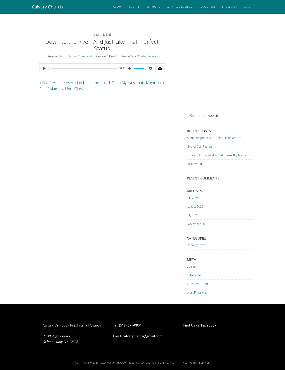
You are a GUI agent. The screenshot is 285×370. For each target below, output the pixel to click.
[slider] (83, 68)
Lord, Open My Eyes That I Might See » (133, 82)
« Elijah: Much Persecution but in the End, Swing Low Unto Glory (69, 85)
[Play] (44, 68)
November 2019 (197, 224)
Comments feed (197, 284)
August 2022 (195, 207)
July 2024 (192, 198)
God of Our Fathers (200, 146)
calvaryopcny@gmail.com (142, 336)
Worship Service (146, 56)
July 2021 (192, 215)
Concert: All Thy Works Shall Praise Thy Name (216, 155)
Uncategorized (196, 245)
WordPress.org (197, 292)
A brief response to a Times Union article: (214, 138)
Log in (191, 266)
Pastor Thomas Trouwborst (76, 56)
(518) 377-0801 (130, 325)
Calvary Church (47, 7)
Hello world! (194, 164)
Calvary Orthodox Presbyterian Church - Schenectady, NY (141, 362)
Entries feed (195, 275)
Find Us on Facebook (199, 325)
